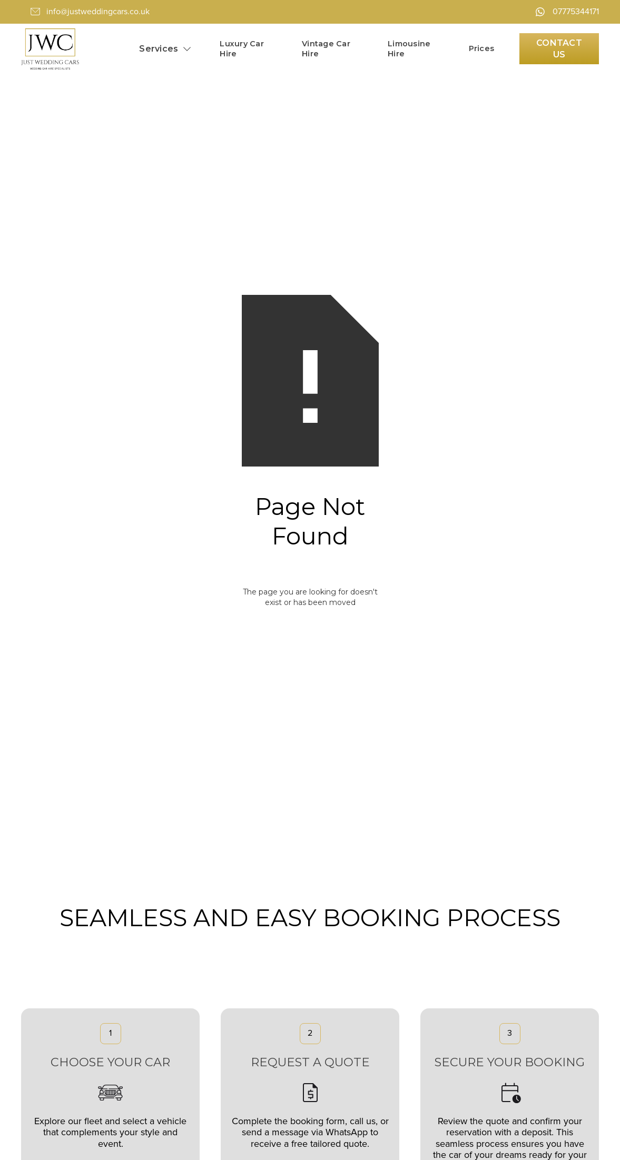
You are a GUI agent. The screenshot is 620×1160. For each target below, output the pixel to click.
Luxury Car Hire (242, 48)
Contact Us (559, 48)
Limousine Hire (409, 48)
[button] (165, 48)
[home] (50, 49)
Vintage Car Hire (326, 48)
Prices (482, 48)
